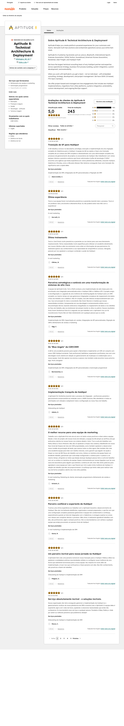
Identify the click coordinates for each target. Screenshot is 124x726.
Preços (46, 9)
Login (108, 2)
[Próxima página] (77, 638)
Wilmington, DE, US (23, 59)
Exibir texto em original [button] (108, 181)
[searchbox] (105, 126)
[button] (49, 30)
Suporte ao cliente (24, 2)
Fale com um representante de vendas (46, 2)
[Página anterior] (52, 638)
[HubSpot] (10, 8)
